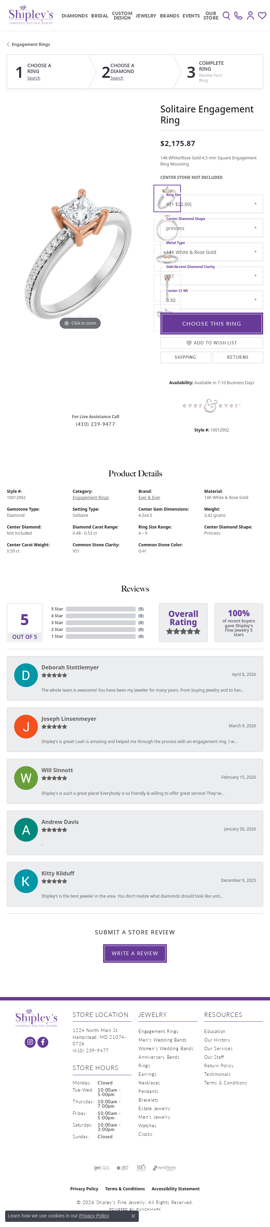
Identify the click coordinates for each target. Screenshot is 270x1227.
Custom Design (122, 15)
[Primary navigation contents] (138, 15)
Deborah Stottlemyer (70, 667)
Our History (217, 1039)
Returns (238, 357)
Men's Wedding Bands (162, 1039)
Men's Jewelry (154, 1117)
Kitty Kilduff (57, 873)
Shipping (186, 357)
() (141, 609)
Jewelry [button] (146, 15)
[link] (238, 15)
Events (191, 15)
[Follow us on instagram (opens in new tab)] (30, 1042)
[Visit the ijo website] (101, 1168)
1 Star (57, 636)
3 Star (57, 622)
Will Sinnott (57, 770)
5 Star (57, 609)
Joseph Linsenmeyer (68, 718)
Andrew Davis (60, 822)
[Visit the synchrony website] (164, 1168)
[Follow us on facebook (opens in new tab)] (42, 1042)
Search (33, 78)
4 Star (57, 616)
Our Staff (214, 1057)
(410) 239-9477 (95, 424)
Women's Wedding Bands (166, 1048)
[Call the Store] (91, 1050)
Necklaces (149, 1082)
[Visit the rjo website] (141, 1168)
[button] (226, 15)
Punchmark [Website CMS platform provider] (148, 1209)
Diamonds (75, 15)
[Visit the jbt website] (122, 1168)
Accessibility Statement (176, 1189)
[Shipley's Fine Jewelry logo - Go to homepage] (30, 15)
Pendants (148, 1091)
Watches (147, 1125)
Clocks (145, 1134)
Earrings (147, 1074)
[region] (80, 258)
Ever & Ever (149, 497)
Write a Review (135, 953)
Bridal (99, 15)
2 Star (57, 629)
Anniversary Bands (159, 1057)
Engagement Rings (31, 44)
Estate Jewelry (154, 1108)
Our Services (218, 1048)
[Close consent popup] (133, 1216)
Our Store (211, 15)
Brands (169, 15)
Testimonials (217, 1074)
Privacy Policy (84, 1189)
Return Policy (219, 1065)
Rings (144, 1065)
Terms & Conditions (225, 1082)
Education (214, 1031)
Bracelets (148, 1099)
